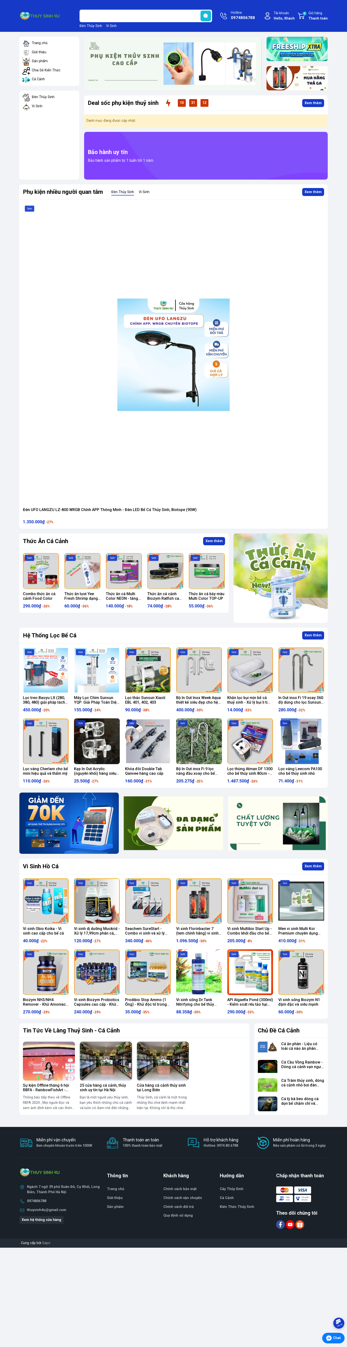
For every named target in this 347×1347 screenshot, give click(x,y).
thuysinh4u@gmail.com (46, 1210)
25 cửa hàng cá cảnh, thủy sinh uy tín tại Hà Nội (103, 1087)
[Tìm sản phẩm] (146, 16)
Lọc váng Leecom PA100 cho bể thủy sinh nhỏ (300, 771)
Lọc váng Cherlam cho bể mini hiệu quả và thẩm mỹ (45, 771)
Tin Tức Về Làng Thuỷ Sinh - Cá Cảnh (71, 1030)
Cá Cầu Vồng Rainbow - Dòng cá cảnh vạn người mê (302, 1067)
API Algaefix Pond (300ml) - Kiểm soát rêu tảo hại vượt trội (250, 1004)
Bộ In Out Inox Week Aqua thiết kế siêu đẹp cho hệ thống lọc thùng (198, 702)
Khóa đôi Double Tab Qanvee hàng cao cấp (144, 771)
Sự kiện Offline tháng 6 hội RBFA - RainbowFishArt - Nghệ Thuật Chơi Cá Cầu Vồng (46, 1092)
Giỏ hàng (315, 16)
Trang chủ (39, 43)
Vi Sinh (111, 26)
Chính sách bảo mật (180, 1189)
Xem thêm (313, 103)
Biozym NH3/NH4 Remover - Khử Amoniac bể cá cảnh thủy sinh (44, 1004)
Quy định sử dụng (178, 1215)
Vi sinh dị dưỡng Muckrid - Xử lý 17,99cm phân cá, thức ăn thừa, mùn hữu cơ (97, 933)
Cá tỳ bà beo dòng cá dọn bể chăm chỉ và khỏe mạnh (300, 1103)
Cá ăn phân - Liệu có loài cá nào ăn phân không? (299, 1048)
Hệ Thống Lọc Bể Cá (49, 635)
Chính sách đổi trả (178, 1207)
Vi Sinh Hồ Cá (41, 866)
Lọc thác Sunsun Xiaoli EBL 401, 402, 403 (145, 700)
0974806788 (36, 1201)
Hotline (243, 16)
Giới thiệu (39, 52)
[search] (205, 16)
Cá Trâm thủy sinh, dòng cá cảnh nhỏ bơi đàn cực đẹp (302, 1085)
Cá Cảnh (38, 79)
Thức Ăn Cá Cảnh (45, 541)
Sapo (46, 1243)
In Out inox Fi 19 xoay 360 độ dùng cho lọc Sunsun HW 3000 (300, 702)
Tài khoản (284, 16)
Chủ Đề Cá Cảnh (279, 1030)
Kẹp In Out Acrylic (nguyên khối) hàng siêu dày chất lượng (95, 773)
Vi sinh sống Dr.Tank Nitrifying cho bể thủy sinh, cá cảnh (195, 1004)
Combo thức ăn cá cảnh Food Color (80, 596)
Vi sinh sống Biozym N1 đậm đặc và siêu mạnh (299, 1002)
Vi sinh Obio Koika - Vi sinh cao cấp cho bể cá (43, 931)
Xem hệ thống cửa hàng (41, 1220)
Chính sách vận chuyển (182, 1198)
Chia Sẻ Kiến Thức (46, 70)
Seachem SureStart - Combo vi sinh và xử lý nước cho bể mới (145, 933)
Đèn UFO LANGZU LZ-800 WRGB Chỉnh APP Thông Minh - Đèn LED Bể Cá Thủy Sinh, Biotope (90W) (110, 509)
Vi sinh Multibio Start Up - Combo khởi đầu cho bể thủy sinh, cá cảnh (249, 933)
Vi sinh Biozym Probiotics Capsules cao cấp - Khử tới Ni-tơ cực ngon (96, 1004)
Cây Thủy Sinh (231, 1189)
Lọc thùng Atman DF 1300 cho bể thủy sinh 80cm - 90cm (250, 773)
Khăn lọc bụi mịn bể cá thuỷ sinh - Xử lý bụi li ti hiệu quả (247, 702)
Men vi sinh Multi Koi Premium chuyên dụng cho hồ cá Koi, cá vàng (298, 933)
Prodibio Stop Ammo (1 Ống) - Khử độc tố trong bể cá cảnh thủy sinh (146, 1004)
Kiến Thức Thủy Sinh (237, 1207)
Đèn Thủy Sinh (91, 26)
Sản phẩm (40, 61)
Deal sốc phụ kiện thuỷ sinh (123, 103)
